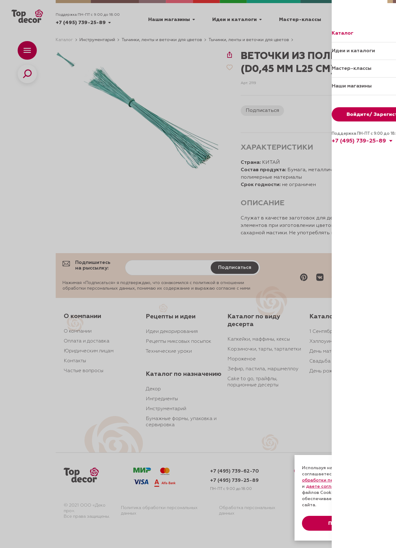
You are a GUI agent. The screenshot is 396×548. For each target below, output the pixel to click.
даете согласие (324, 486)
